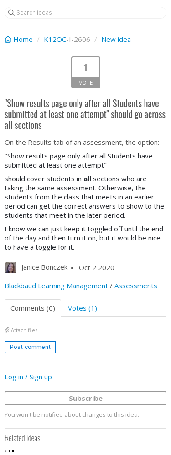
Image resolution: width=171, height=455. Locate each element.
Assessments (135, 285)
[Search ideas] (85, 13)
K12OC (55, 39)
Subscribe (86, 398)
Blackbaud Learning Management (56, 285)
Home (20, 39)
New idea (116, 39)
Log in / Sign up (28, 376)
